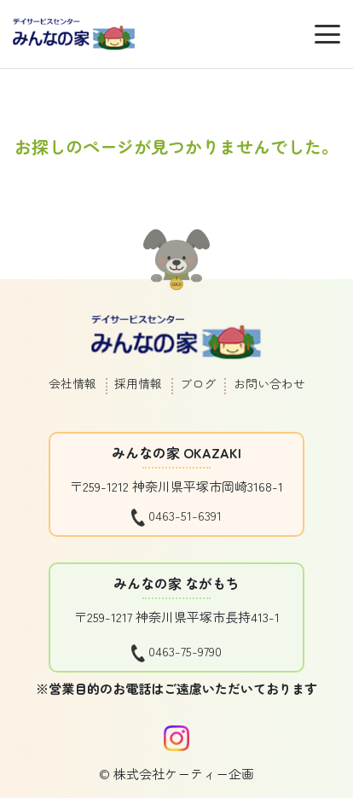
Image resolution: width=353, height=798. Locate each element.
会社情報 (72, 383)
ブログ (198, 383)
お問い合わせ (269, 383)
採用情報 (138, 383)
